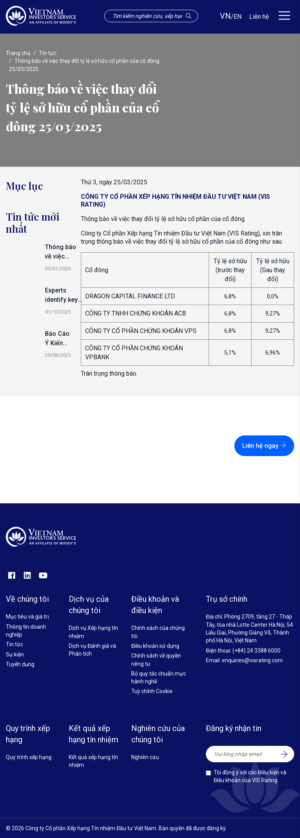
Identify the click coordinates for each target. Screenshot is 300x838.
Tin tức (47, 53)
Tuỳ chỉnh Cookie (152, 691)
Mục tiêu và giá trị (27, 616)
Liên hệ (259, 16)
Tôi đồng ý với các (250, 776)
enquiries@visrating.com (252, 660)
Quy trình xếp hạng (29, 757)
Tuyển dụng (20, 664)
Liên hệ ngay (264, 445)
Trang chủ (18, 53)
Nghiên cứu (145, 757)
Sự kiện (15, 654)
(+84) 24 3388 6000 (256, 650)
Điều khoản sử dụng (155, 646)
